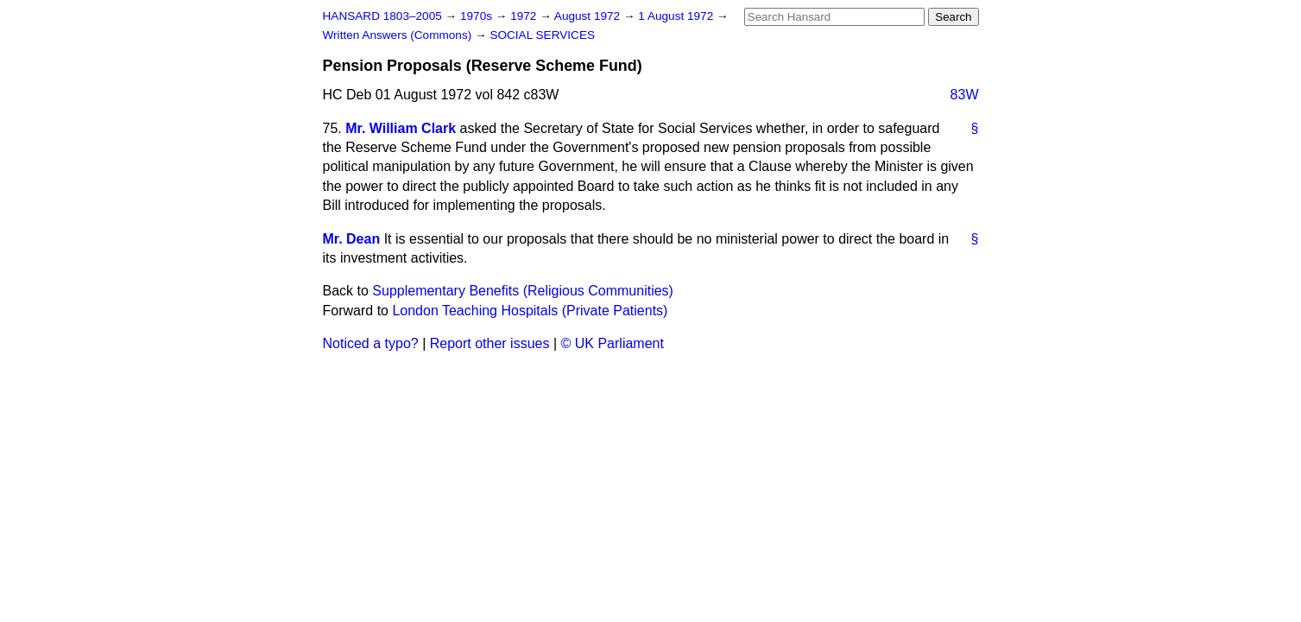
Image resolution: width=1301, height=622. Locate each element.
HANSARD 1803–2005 (382, 16)
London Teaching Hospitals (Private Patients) (529, 310)
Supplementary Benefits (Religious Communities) (522, 290)
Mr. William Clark (400, 128)
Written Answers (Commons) (399, 35)
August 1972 (588, 16)
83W (964, 94)
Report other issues (490, 343)
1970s (478, 16)
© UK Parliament (612, 343)
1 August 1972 (677, 16)
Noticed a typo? (371, 343)
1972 (525, 16)
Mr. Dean (352, 239)
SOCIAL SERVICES (542, 35)
